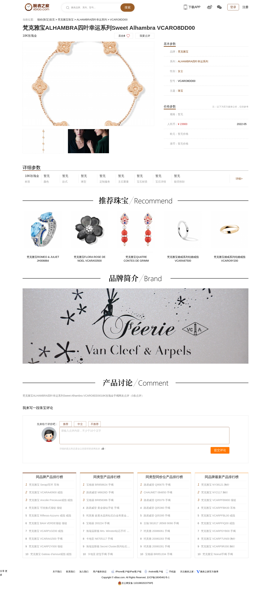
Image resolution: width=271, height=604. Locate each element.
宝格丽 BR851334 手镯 (158, 554)
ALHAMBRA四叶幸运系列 (92, 19)
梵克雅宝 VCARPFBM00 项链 (218, 500)
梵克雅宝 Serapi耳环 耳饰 (44, 484)
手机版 (171, 571)
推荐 (65, 424)
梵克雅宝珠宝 (66, 19)
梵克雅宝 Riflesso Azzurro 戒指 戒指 (50, 515)
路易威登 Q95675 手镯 (157, 484)
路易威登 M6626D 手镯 (100, 492)
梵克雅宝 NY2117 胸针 (214, 492)
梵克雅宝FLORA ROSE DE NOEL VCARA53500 (90, 258)
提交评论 (220, 450)
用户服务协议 (100, 571)
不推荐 (95, 424)
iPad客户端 (135, 571)
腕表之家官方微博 (209, 571)
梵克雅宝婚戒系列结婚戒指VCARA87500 (183, 258)
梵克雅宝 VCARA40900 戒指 (46, 492)
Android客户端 (154, 571)
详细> (239, 178)
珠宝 (180, 90)
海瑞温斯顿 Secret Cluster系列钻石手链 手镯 (112, 546)
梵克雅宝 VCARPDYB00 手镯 (218, 530)
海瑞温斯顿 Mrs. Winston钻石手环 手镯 (109, 530)
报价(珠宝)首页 (46, 19)
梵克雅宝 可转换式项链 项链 (45, 507)
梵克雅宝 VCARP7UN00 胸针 (218, 538)
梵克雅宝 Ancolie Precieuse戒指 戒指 (51, 500)
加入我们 (83, 571)
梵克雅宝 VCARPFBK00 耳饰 (218, 507)
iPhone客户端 (120, 571)
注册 (245, 7)
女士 (180, 71)
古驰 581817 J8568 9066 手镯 (161, 523)
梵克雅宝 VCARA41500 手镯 (45, 538)
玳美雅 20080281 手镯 (157, 546)
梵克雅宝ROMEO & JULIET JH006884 (43, 258)
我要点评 (145, 35)
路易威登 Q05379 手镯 (157, 500)
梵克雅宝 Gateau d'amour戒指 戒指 (51, 554)
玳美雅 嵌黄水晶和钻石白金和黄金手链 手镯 (112, 515)
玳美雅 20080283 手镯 (157, 538)
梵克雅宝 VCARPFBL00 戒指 (218, 515)
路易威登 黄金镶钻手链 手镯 (102, 507)
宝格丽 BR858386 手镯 (99, 500)
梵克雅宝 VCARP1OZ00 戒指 (46, 530)
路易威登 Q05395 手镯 (157, 515)
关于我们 (57, 571)
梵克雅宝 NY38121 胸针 (215, 484)
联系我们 (70, 571)
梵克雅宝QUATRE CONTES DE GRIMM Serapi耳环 (136, 259)
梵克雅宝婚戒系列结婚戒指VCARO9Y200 (229, 258)
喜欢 (121, 35)
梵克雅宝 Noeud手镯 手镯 (217, 554)
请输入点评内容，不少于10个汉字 (81, 430)
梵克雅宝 (183, 51)
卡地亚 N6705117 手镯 (99, 538)
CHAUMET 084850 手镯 (158, 492)
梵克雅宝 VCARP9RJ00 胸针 (218, 546)
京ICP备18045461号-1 (158, 577)
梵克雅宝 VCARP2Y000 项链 (46, 546)
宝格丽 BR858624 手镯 (99, 484)
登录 (233, 7)
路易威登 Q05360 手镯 (157, 507)
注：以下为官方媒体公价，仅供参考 (230, 106)
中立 (80, 424)
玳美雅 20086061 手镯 (157, 530)
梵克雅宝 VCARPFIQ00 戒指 (218, 523)
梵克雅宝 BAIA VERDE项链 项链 (48, 523)
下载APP (192, 7)
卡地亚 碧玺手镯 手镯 (100, 554)
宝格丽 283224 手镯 (98, 523)
